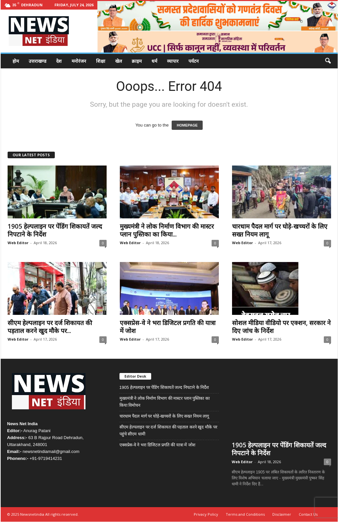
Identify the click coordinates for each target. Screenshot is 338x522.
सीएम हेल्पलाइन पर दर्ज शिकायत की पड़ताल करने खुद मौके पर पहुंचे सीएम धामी (168, 430)
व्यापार (173, 61)
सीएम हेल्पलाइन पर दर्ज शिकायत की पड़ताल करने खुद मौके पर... (50, 326)
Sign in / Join (118, 4)
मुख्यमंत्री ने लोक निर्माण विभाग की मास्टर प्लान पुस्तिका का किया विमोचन (164, 402)
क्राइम (137, 61)
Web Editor (18, 242)
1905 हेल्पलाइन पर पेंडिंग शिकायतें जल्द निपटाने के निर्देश (55, 230)
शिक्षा (100, 61)
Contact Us (308, 514)
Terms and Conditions (245, 514)
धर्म (154, 61)
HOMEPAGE (187, 125)
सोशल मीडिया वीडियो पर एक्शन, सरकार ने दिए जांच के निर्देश (281, 326)
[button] (328, 61)
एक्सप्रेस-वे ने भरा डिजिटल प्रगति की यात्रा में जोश (168, 326)
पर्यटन (193, 61)
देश (59, 61)
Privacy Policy (206, 514)
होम (16, 61)
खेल (118, 61)
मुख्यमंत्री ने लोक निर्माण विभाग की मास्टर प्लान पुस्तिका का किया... (167, 230)
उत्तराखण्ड (37, 61)
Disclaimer (281, 514)
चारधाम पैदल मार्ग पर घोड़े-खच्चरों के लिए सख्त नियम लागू (279, 230)
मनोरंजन (79, 61)
